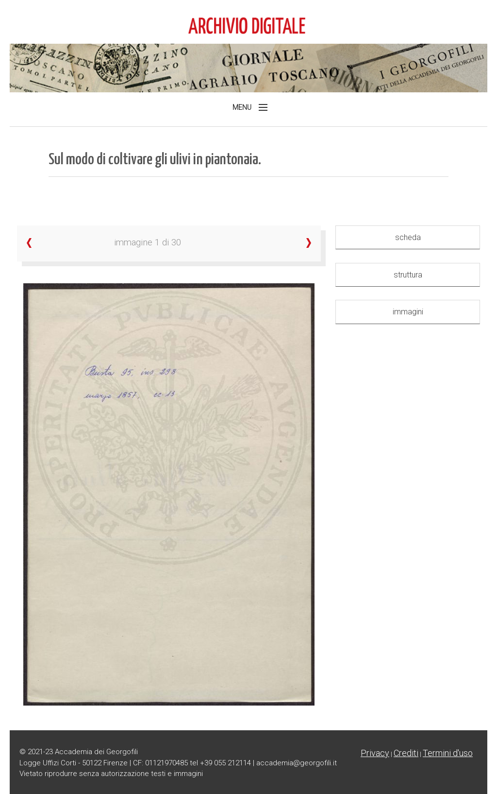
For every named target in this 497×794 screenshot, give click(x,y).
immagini (408, 311)
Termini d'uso (448, 753)
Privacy (375, 753)
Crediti (406, 753)
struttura (408, 274)
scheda (408, 237)
